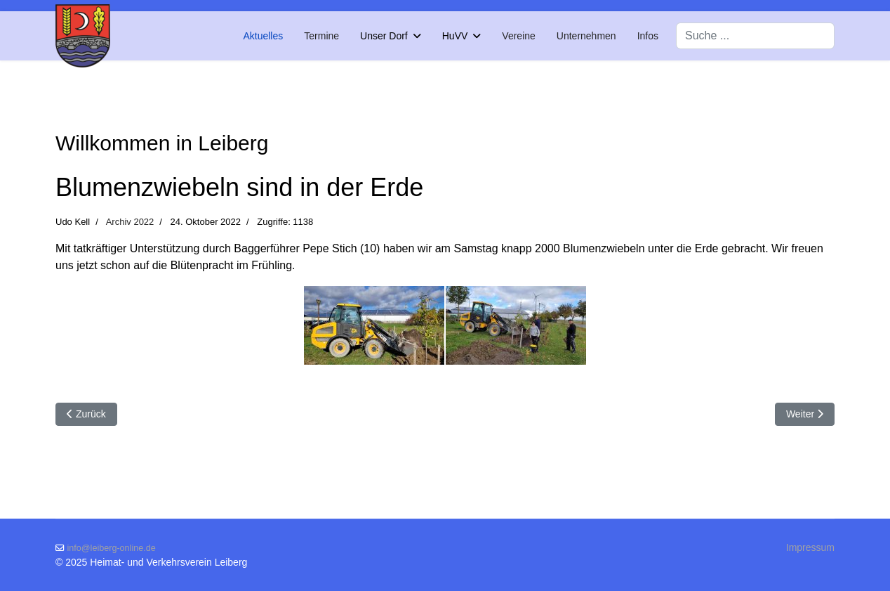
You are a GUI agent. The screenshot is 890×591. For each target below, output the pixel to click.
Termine (321, 35)
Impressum (810, 547)
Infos (647, 35)
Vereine (518, 35)
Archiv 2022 (130, 221)
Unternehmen (586, 35)
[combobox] (755, 35)
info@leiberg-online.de (111, 548)
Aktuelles (263, 35)
